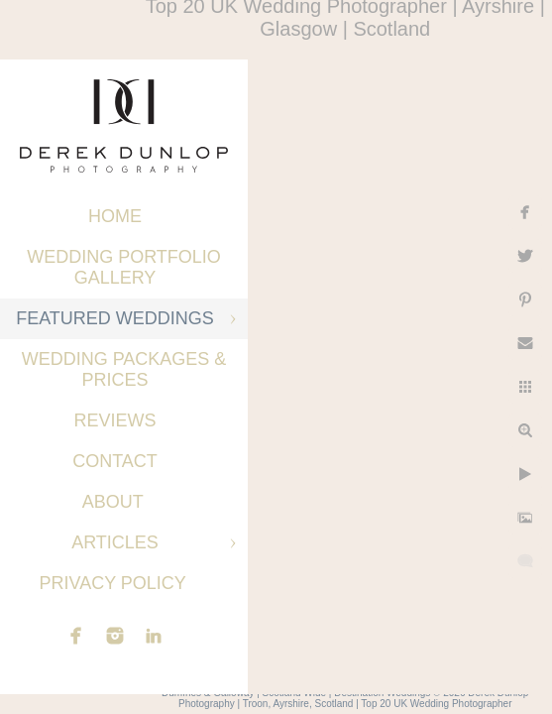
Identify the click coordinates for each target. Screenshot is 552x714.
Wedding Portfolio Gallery (124, 267)
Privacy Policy (114, 583)
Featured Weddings (115, 318)
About (115, 502)
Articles (115, 542)
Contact (115, 461)
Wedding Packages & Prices (124, 369)
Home (115, 216)
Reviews (114, 420)
